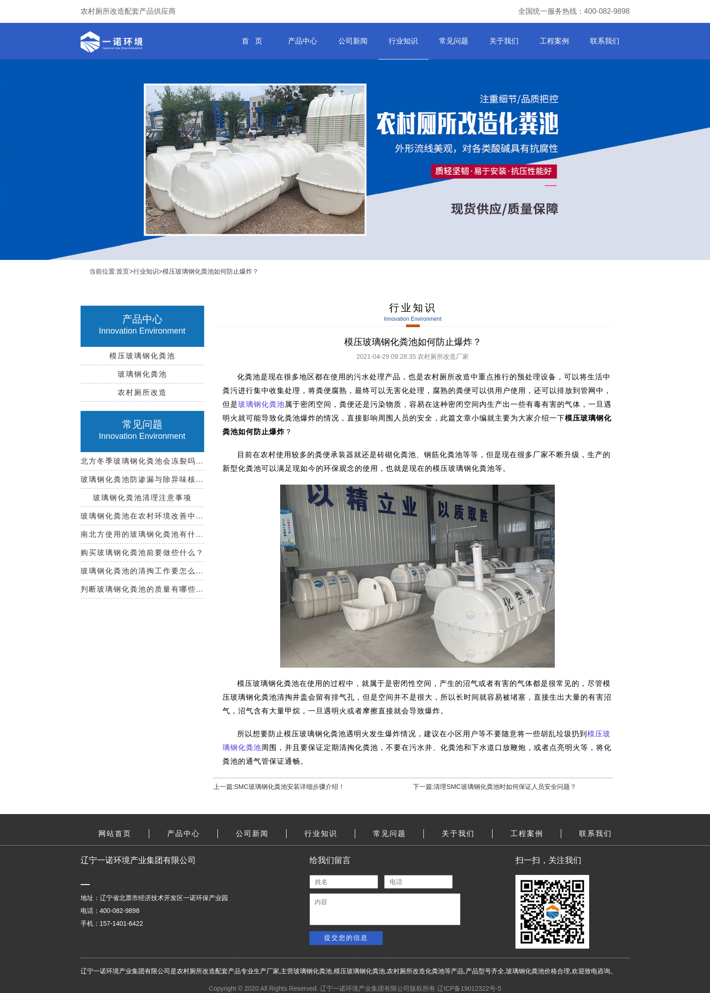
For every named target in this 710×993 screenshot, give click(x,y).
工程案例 (554, 41)
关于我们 (504, 41)
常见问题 (453, 41)
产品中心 (302, 41)
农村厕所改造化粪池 (415, 971)
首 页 (252, 41)
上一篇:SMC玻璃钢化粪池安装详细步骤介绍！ (279, 786)
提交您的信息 (346, 937)
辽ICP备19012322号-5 (469, 988)
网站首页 (114, 833)
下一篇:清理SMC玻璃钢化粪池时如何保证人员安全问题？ (494, 786)
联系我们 (604, 41)
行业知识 (403, 41)
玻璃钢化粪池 (261, 404)
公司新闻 (353, 41)
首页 (122, 271)
